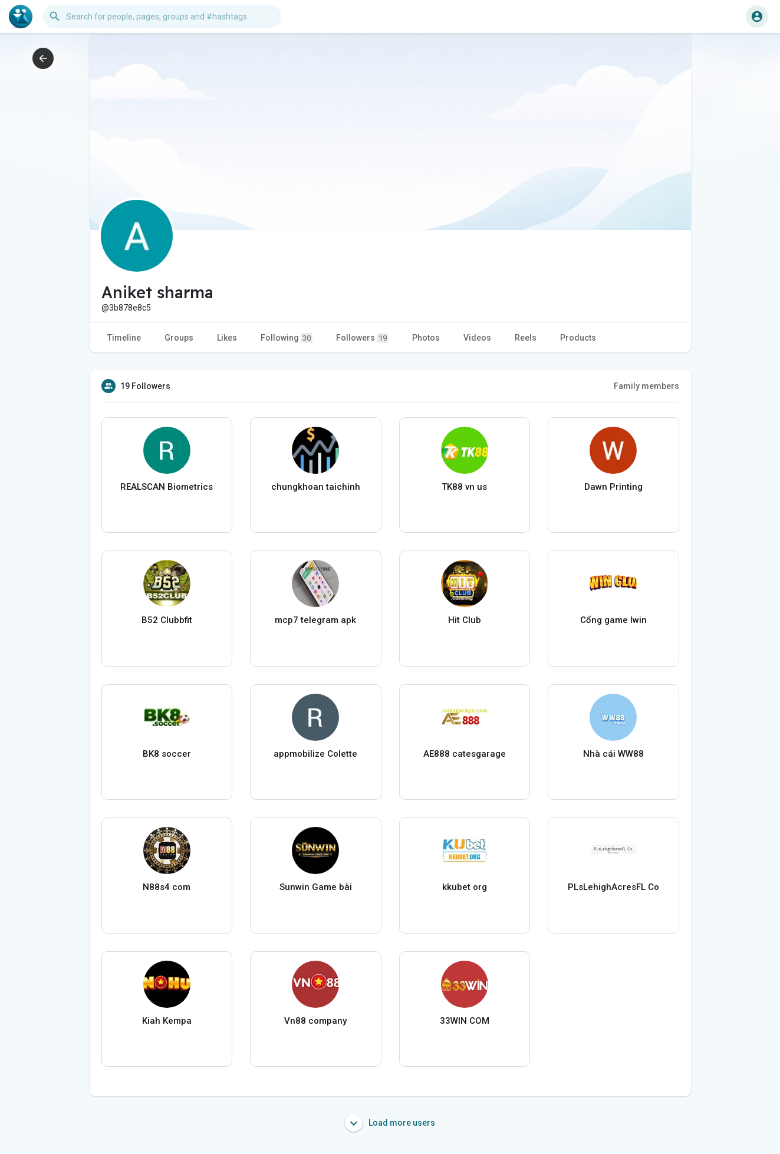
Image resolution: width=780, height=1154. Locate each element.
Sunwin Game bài (315, 887)
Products (578, 337)
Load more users (390, 1123)
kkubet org (464, 887)
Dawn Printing (613, 487)
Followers (362, 338)
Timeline (124, 337)
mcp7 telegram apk (315, 620)
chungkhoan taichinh (315, 487)
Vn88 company (315, 1020)
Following (286, 338)
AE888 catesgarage (464, 754)
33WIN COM (464, 1020)
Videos (477, 337)
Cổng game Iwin (613, 620)
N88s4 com (166, 887)
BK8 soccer (167, 754)
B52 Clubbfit (166, 620)
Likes (227, 337)
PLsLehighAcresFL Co (613, 887)
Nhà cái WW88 (613, 754)
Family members (646, 386)
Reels (526, 337)
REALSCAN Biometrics (166, 487)
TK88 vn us (464, 487)
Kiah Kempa (167, 1020)
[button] (162, 16)
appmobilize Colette (315, 754)
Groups (178, 337)
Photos (426, 337)
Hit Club (464, 620)
